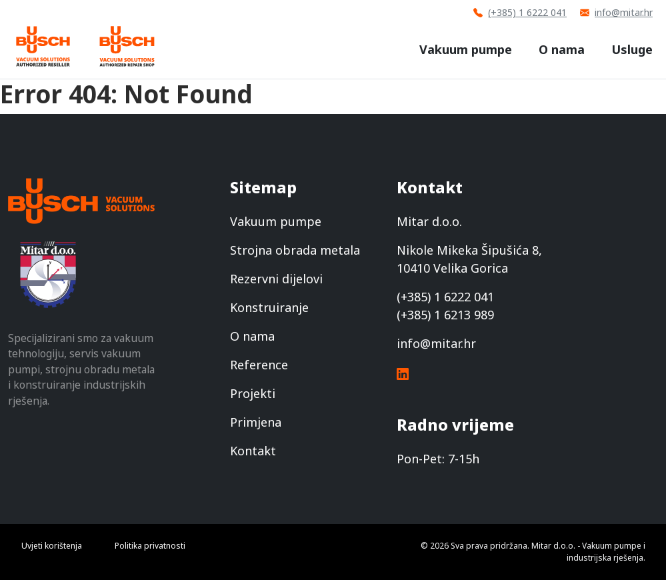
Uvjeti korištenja (51, 545)
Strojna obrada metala (295, 250)
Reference (259, 365)
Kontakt (253, 451)
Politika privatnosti (150, 545)
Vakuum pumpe (465, 49)
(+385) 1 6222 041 (520, 12)
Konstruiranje (269, 307)
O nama (562, 49)
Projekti (252, 393)
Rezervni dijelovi (276, 279)
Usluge (632, 49)
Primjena (255, 422)
